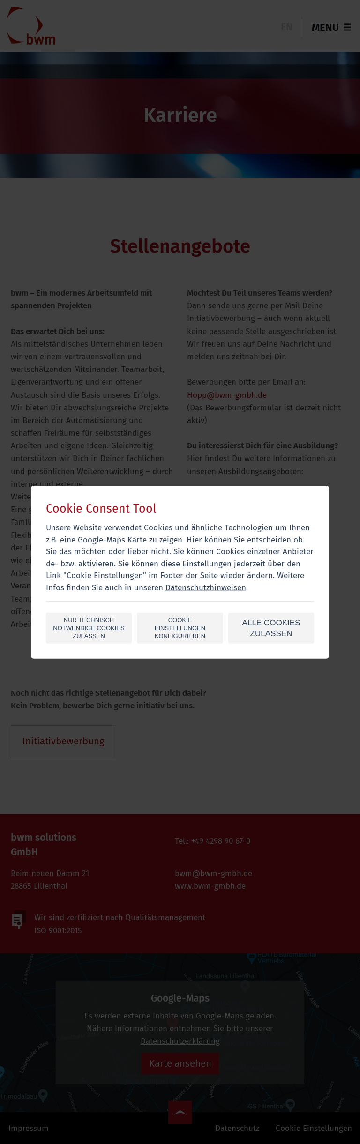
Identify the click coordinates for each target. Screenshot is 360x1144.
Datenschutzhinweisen (205, 587)
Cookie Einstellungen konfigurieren (180, 628)
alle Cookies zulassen (271, 628)
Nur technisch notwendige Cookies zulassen (88, 628)
